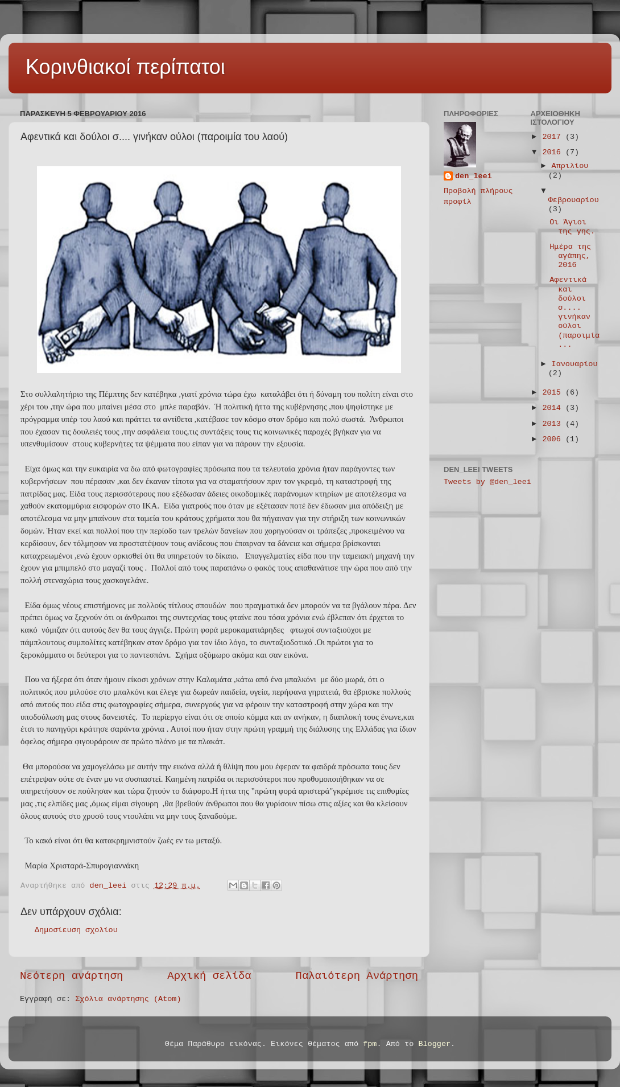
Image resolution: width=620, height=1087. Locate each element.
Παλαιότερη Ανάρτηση (357, 976)
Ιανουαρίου (575, 364)
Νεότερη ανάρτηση (71, 976)
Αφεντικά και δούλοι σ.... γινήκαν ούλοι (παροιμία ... (574, 312)
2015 (553, 392)
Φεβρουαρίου (573, 200)
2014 (553, 408)
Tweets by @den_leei (487, 482)
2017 (553, 137)
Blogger (434, 1044)
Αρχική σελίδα (209, 976)
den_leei (473, 176)
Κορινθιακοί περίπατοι (125, 67)
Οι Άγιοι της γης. (572, 227)
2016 (553, 152)
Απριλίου (570, 166)
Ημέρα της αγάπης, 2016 (570, 256)
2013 (553, 424)
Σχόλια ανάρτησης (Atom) (128, 999)
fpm (370, 1044)
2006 (553, 439)
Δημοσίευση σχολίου (76, 930)
